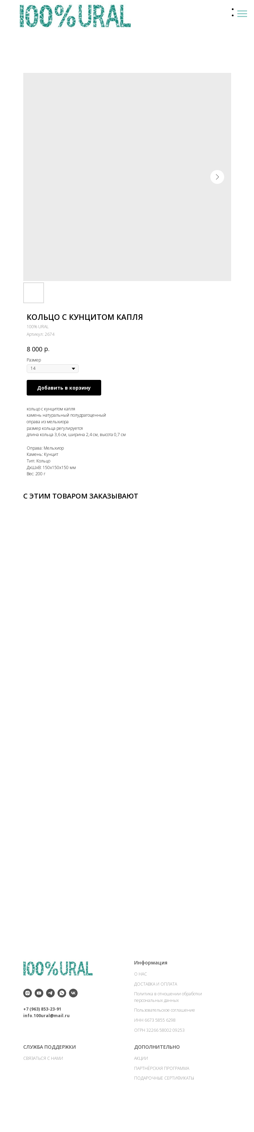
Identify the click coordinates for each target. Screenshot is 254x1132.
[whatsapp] (62, 1012)
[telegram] (50, 1012)
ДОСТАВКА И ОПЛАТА (155, 1003)
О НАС (140, 993)
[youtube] (39, 1012)
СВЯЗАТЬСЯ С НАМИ (43, 1077)
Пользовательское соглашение (164, 1029)
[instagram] (27, 1012)
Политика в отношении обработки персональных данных (168, 1016)
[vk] (73, 1012)
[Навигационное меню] (242, 13)
